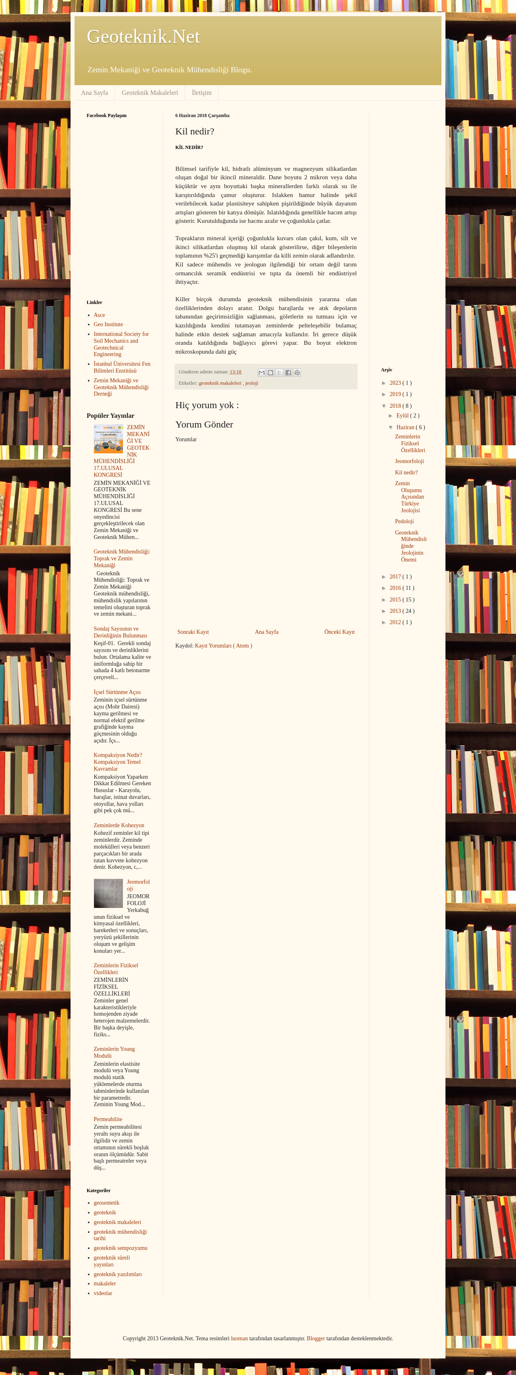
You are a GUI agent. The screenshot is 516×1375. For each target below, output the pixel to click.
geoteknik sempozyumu (121, 1248)
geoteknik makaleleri (221, 383)
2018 (396, 406)
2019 (396, 394)
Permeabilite (108, 1119)
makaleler (105, 1284)
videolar (103, 1293)
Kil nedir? (406, 473)
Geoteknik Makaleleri (150, 92)
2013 (396, 611)
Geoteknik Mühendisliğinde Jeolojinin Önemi (411, 546)
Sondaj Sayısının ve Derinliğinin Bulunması (121, 632)
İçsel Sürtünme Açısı (117, 692)
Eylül (403, 416)
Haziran (406, 427)
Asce (99, 315)
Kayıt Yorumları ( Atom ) (223, 646)
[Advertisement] (243, 718)
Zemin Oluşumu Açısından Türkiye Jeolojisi (409, 497)
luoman (239, 1338)
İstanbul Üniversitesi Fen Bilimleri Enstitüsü (122, 367)
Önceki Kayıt (340, 632)
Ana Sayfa (94, 92)
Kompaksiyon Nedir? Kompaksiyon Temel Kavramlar (118, 762)
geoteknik (105, 1212)
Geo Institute (108, 324)
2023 (396, 383)
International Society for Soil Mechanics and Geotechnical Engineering (121, 344)
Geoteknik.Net (143, 36)
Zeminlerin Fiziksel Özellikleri (116, 968)
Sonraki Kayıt (193, 632)
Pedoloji (404, 521)
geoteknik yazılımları (118, 1274)
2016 (396, 588)
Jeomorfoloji (409, 461)
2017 (396, 577)
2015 (396, 600)
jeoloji (251, 383)
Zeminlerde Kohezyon (119, 825)
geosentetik (107, 1203)
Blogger (316, 1338)
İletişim (202, 92)
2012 (396, 622)
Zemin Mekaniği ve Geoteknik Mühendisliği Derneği (121, 387)
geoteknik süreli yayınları (112, 1261)
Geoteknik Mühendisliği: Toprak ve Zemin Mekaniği (122, 558)
